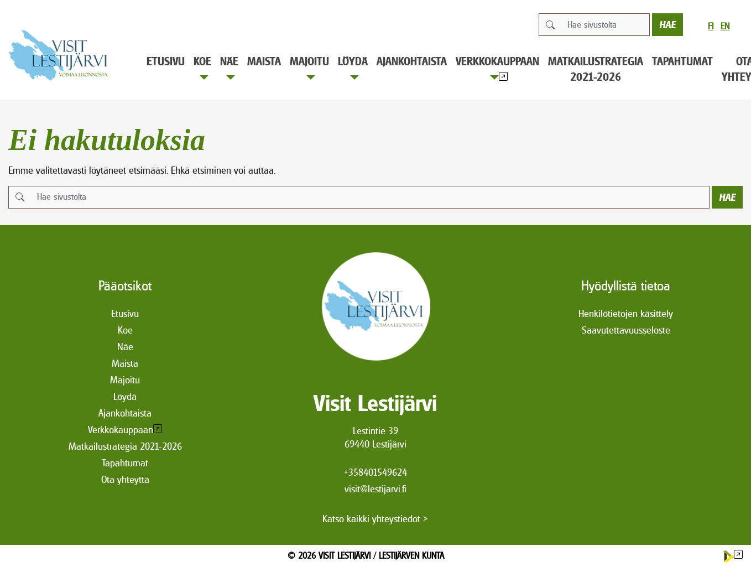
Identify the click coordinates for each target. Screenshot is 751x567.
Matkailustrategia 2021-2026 (595, 69)
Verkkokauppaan (497, 67)
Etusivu (166, 61)
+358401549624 (375, 472)
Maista (264, 61)
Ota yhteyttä (125, 479)
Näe (229, 67)
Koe (202, 67)
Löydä (353, 67)
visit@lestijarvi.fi (375, 489)
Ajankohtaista (412, 61)
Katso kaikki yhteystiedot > (375, 518)
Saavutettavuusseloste (626, 330)
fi (710, 26)
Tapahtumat (682, 61)
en (725, 26)
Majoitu (309, 67)
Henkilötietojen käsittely (625, 313)
